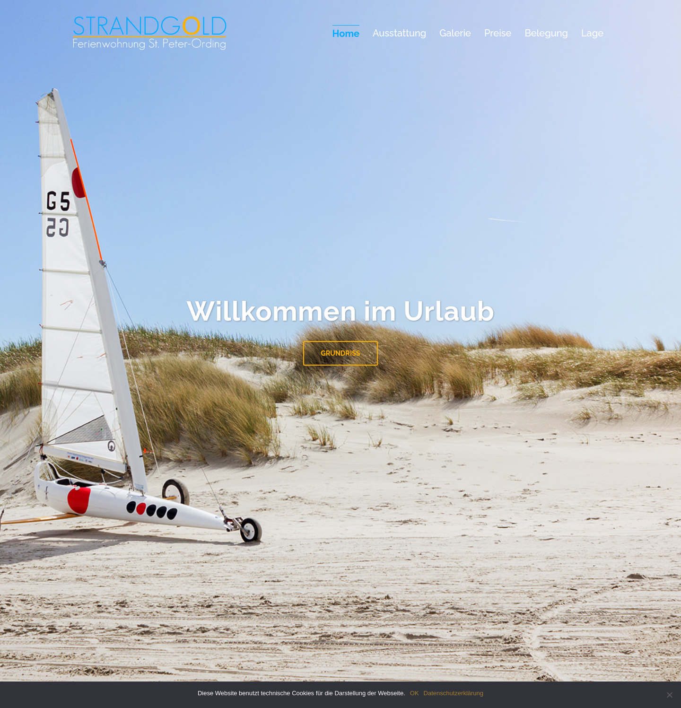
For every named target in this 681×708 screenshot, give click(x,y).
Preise (497, 33)
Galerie (455, 33)
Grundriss (340, 353)
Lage (592, 33)
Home (345, 33)
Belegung (546, 33)
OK (414, 693)
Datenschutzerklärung (453, 693)
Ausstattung (399, 33)
